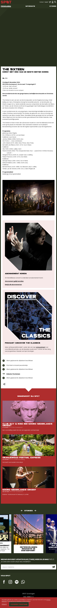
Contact (42, 2)
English (46, 2)
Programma (6, 6)
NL (3, 78)
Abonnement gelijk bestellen (14, 281)
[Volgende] (35, 510)
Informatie (30, 6)
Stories (52, 6)
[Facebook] (4, 582)
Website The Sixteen (13, 374)
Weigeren (4, 604)
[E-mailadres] (28, 566)
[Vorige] (22, 510)
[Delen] (4, 384)
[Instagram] (10, 582)
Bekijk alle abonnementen (13, 284)
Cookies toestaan (19, 604)
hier (7, 174)
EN (6, 78)
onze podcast (40, 347)
